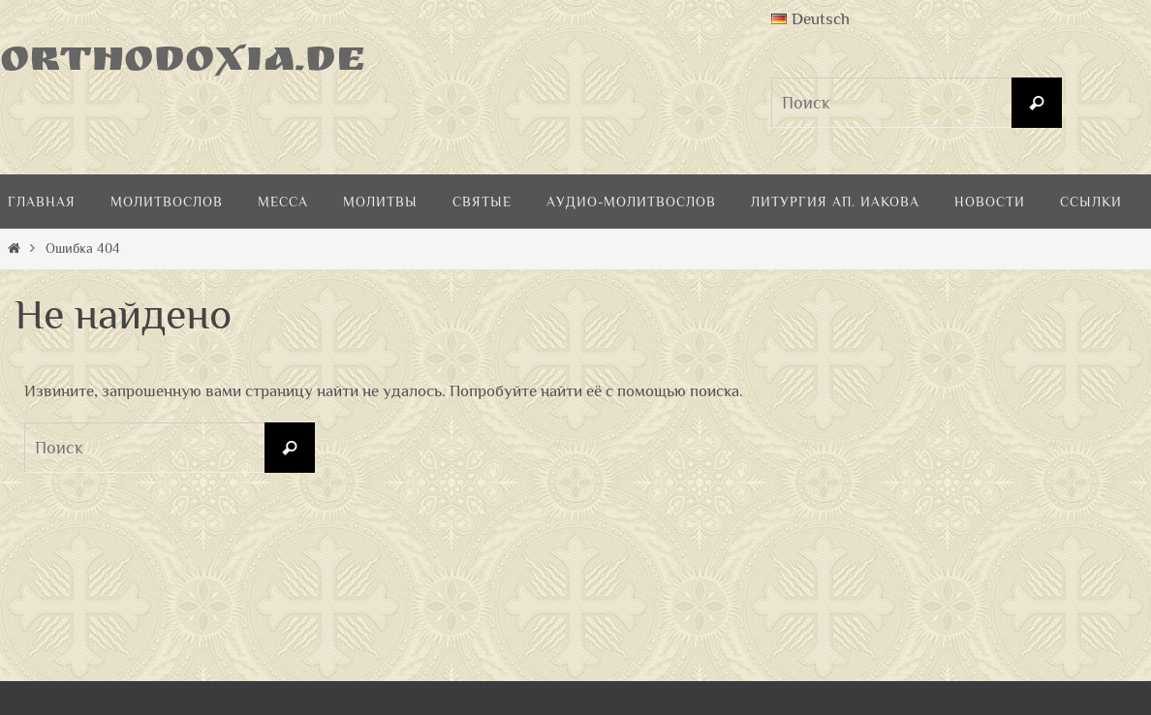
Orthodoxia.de (183, 63)
